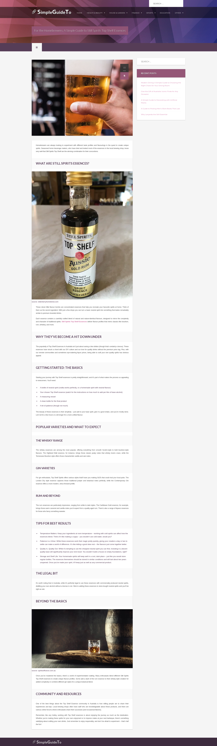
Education (165, 13)
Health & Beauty (95, 13)
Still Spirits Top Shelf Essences (74, 322)
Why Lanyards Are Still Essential (154, 114)
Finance (136, 13)
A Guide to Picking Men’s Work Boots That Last (160, 109)
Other (178, 13)
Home (79, 13)
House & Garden (117, 13)
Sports (149, 13)
